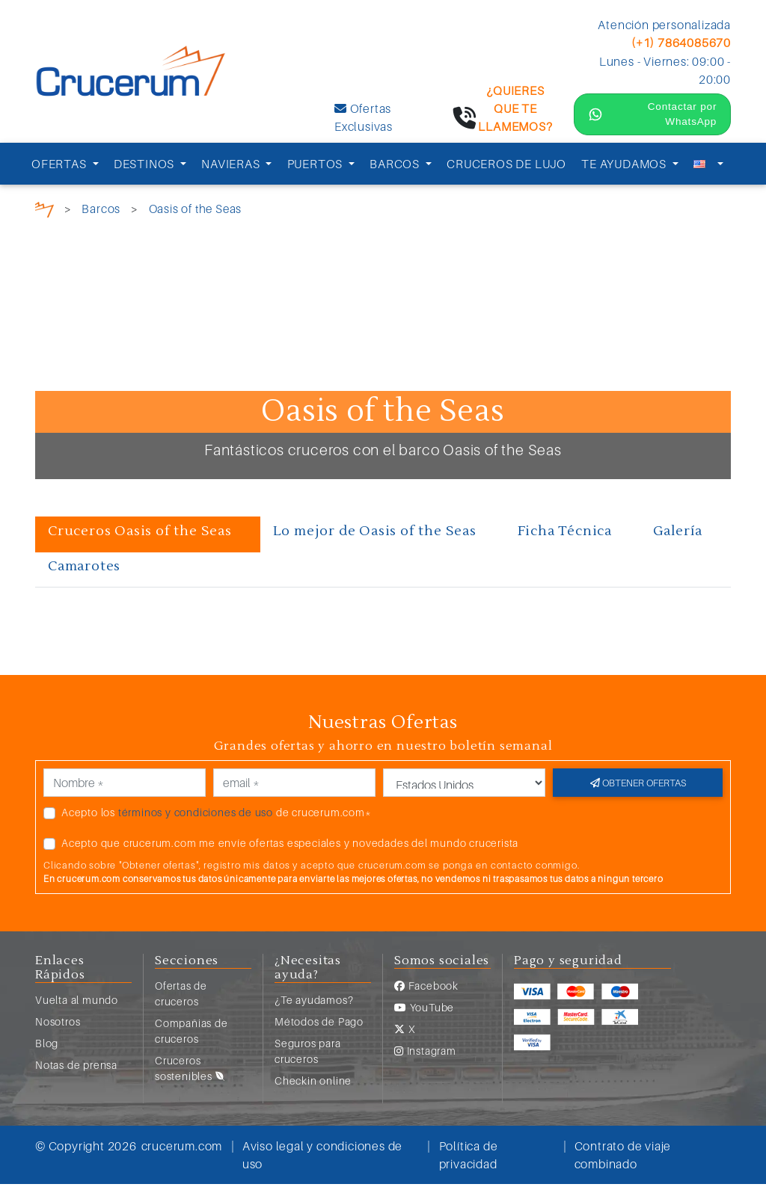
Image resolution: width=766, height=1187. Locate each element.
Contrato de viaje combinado (623, 1157)
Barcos (101, 211)
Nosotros (57, 1024)
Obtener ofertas (638, 785)
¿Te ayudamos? (314, 1002)
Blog (46, 1046)
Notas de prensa (76, 1067)
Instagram (425, 1053)
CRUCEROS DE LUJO (506, 166)
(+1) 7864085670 (681, 42)
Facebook (426, 988)
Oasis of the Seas (197, 211)
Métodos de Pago (319, 1024)
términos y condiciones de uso (195, 814)
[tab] (147, 537)
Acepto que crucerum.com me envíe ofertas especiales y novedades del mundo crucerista (289, 845)
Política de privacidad (468, 1157)
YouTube (424, 1010)
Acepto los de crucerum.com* (216, 814)
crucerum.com (182, 1148)
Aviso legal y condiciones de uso (322, 1157)
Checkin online (313, 1083)
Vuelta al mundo (76, 1002)
